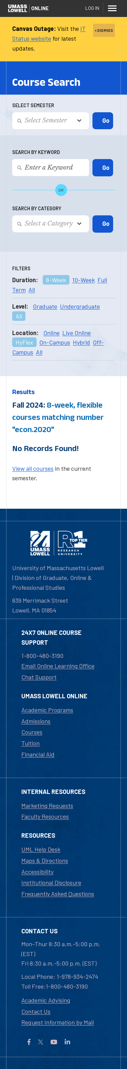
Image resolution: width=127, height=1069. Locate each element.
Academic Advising (45, 1000)
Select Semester (33, 105)
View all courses (33, 468)
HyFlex (24, 342)
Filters (21, 268)
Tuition (30, 743)
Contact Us (35, 1011)
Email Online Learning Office (57, 665)
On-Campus (54, 342)
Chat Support (39, 677)
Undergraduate (80, 306)
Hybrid (81, 342)
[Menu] (112, 8)
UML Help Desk (40, 849)
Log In (92, 8)
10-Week (83, 280)
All (31, 289)
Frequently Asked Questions (57, 893)
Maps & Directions (44, 860)
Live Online (76, 332)
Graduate (45, 306)
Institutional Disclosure (51, 882)
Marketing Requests (47, 805)
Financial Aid (38, 754)
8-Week (56, 280)
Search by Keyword (36, 152)
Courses (31, 732)
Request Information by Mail (57, 1022)
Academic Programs (47, 710)
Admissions (35, 721)
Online (51, 332)
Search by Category (36, 208)
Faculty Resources (45, 816)
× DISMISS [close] (104, 30)
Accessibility (37, 871)
